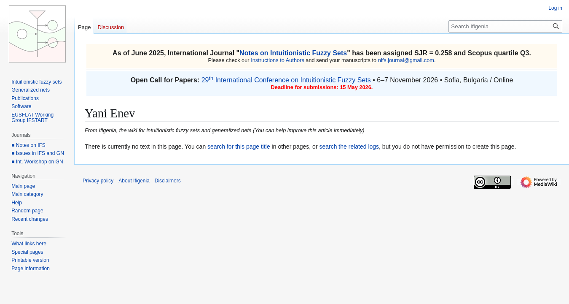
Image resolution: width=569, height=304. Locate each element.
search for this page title (238, 146)
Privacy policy (98, 181)
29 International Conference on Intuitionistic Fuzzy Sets (286, 80)
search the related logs (349, 146)
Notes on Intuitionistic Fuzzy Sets (293, 53)
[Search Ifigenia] (505, 26)
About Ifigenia (133, 181)
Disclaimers (168, 181)
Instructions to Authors (277, 60)
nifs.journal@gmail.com (406, 60)
